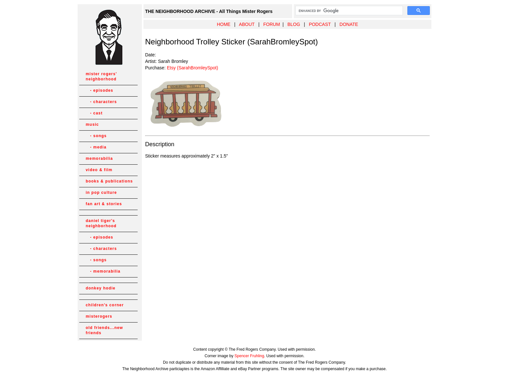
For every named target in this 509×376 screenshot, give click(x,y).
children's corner (105, 305)
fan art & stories (104, 204)
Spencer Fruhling (249, 356)
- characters (101, 102)
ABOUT (247, 24)
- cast (94, 113)
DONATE (349, 24)
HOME (223, 24)
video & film (99, 170)
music (92, 124)
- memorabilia (103, 271)
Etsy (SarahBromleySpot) (192, 67)
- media (96, 147)
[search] (348, 11)
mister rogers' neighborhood (101, 76)
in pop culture (101, 192)
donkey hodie (101, 288)
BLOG (293, 24)
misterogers (99, 316)
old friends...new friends (104, 330)
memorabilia (99, 158)
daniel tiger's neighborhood (101, 223)
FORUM (271, 24)
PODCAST (319, 24)
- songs (96, 136)
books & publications (109, 181)
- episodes (99, 90)
